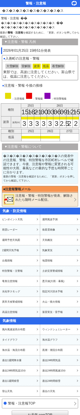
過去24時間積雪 (51, 380)
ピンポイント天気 (12, 219)
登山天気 (7, 391)
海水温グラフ (50, 339)
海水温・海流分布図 (13, 350)
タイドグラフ (9, 339)
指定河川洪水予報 (52, 291)
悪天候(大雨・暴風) (53, 281)
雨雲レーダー (9, 229)
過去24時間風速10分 (54, 370)
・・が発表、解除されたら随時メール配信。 (38, 199)
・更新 (75, 3)
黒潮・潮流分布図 (52, 350)
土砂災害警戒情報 (52, 270)
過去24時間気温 (51, 360)
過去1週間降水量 (12, 360)
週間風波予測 (50, 219)
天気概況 (47, 239)
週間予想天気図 (11, 239)
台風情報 (7, 260)
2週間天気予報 (10, 250)
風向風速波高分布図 (13, 329)
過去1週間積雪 (10, 380)
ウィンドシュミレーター (56, 329)
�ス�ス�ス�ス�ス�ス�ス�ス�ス (28, 23)
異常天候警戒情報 (12, 301)
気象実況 (47, 250)
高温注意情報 (9, 312)
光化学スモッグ (11, 291)
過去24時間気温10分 (14, 370)
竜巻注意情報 (9, 281)
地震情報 (47, 260)
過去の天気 (48, 391)
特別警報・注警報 (12, 270)
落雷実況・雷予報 (52, 312)
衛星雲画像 (48, 229)
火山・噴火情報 (51, 301)
